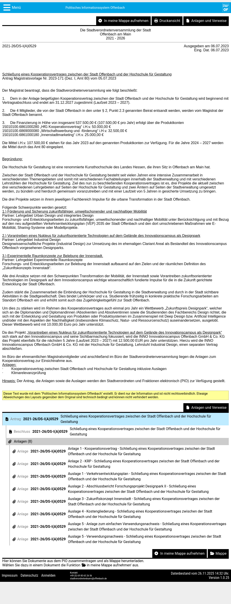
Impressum (10, 575)
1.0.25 (224, 578)
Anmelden (48, 575)
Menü (16, 7)
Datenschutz (29, 575)
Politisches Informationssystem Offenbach (95, 7)
